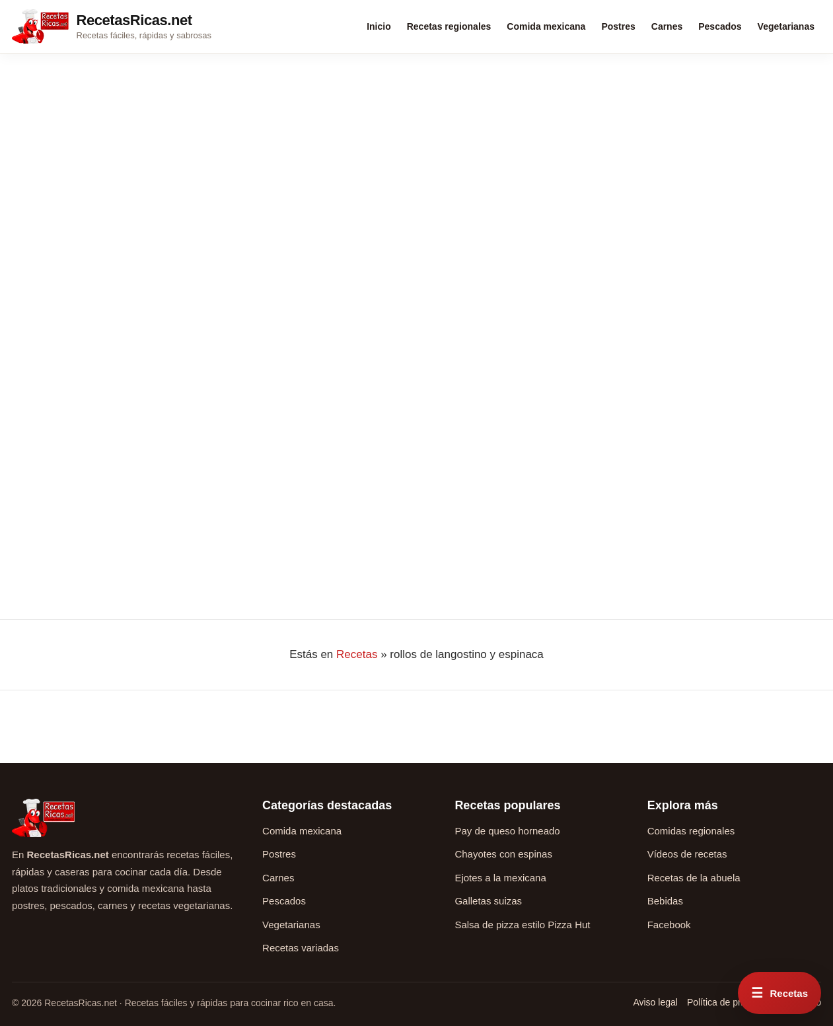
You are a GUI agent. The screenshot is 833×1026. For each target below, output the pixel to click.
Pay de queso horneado (507, 830)
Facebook (669, 924)
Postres (618, 26)
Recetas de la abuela (694, 877)
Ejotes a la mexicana (500, 877)
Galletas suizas (488, 900)
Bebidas (665, 900)
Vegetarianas (786, 26)
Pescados (719, 26)
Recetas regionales (449, 26)
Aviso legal (655, 1002)
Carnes (666, 26)
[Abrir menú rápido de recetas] (779, 993)
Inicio (379, 26)
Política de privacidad (731, 1002)
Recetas (356, 654)
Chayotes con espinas (503, 854)
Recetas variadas (300, 947)
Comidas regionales (691, 830)
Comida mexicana (546, 26)
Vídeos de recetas (687, 854)
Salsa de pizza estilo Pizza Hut (522, 924)
